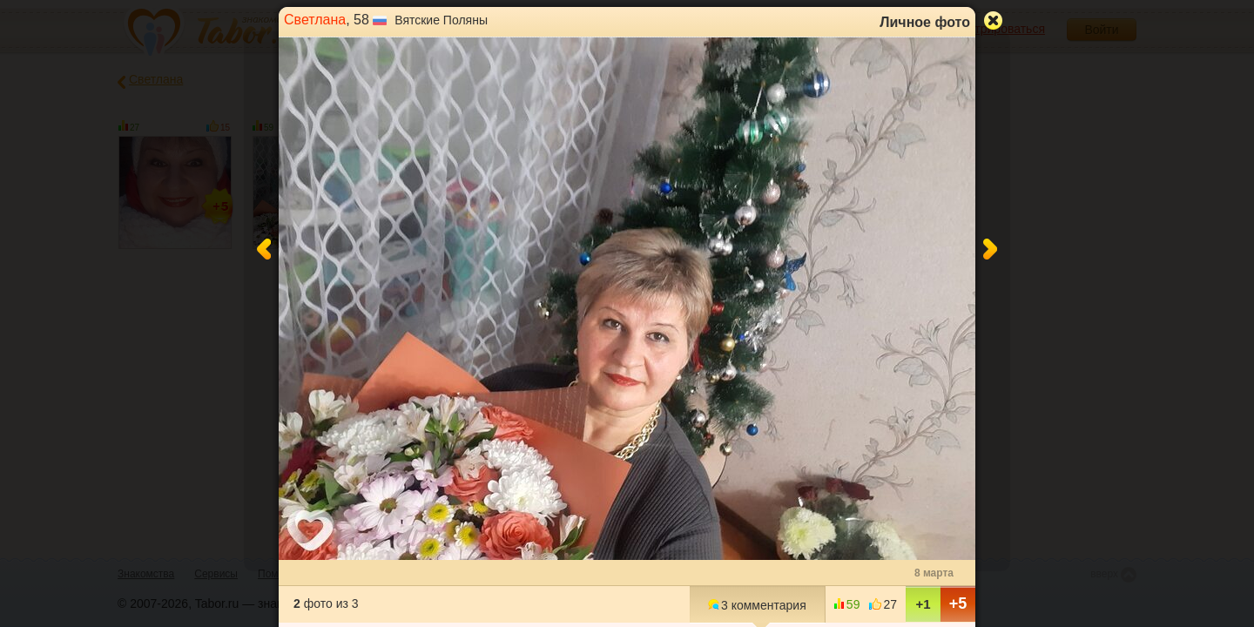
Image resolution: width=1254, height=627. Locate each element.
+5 (958, 603)
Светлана (315, 19)
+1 (922, 604)
